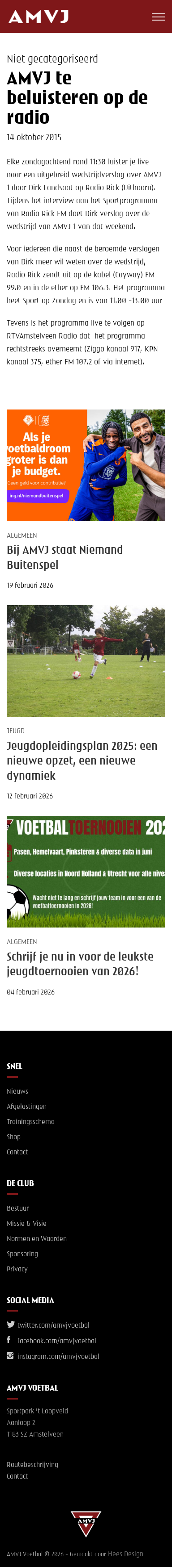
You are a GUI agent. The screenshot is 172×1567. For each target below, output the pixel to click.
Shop (14, 1137)
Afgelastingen (27, 1107)
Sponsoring (22, 1254)
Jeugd (16, 731)
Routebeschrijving (32, 1465)
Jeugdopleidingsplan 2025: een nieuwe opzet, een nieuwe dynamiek (82, 761)
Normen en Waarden (37, 1239)
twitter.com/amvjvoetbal (48, 1325)
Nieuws (17, 1091)
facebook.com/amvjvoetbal (51, 1341)
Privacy (17, 1269)
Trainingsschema (31, 1122)
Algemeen (22, 535)
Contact (17, 1152)
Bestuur (18, 1208)
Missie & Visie (27, 1224)
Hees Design (125, 1554)
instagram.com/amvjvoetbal (53, 1357)
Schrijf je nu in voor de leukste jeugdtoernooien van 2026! (80, 965)
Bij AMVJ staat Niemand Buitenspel (65, 558)
